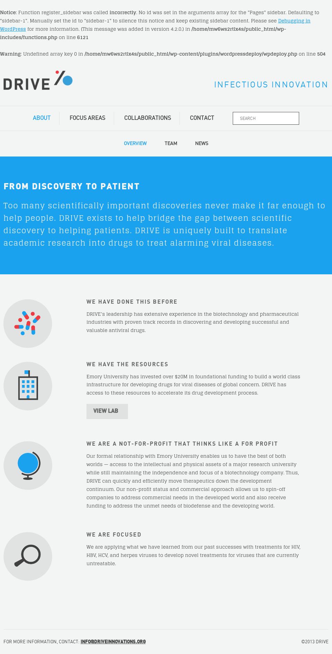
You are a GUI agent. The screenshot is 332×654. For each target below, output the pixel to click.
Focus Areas (87, 118)
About (41, 118)
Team (171, 143)
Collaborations (147, 118)
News (201, 143)
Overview (135, 143)
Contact (202, 118)
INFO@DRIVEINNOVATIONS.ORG (113, 642)
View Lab (105, 411)
